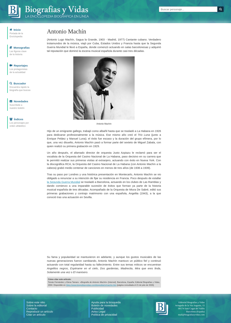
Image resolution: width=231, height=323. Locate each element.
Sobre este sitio (35, 302)
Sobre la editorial (36, 305)
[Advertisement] (104, 227)
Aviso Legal (98, 311)
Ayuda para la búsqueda (106, 302)
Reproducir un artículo (39, 311)
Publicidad (97, 308)
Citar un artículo (35, 314)
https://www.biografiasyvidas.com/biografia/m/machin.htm (91, 285)
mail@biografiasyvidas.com (191, 314)
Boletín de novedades (104, 305)
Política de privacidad (104, 314)
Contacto (31, 308)
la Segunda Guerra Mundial (63, 181)
